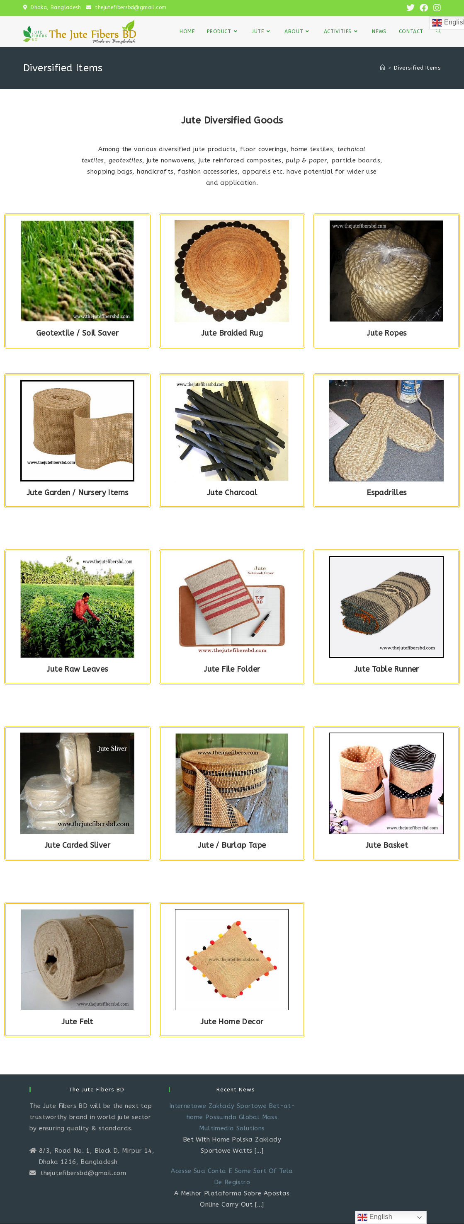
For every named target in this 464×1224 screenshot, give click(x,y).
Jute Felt (77, 1021)
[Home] (382, 68)
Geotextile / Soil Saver (77, 333)
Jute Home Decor (231, 1021)
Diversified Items (417, 68)
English (374, 1217)
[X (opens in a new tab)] (410, 8)
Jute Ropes (386, 333)
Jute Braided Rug (232, 333)
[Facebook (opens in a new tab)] (423, 8)
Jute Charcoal (232, 492)
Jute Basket (386, 845)
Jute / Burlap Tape (232, 845)
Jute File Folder (232, 669)
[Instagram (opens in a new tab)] (436, 8)
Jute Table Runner (386, 669)
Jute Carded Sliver (77, 845)
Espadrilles (386, 492)
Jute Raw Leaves (77, 669)
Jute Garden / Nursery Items (78, 492)
